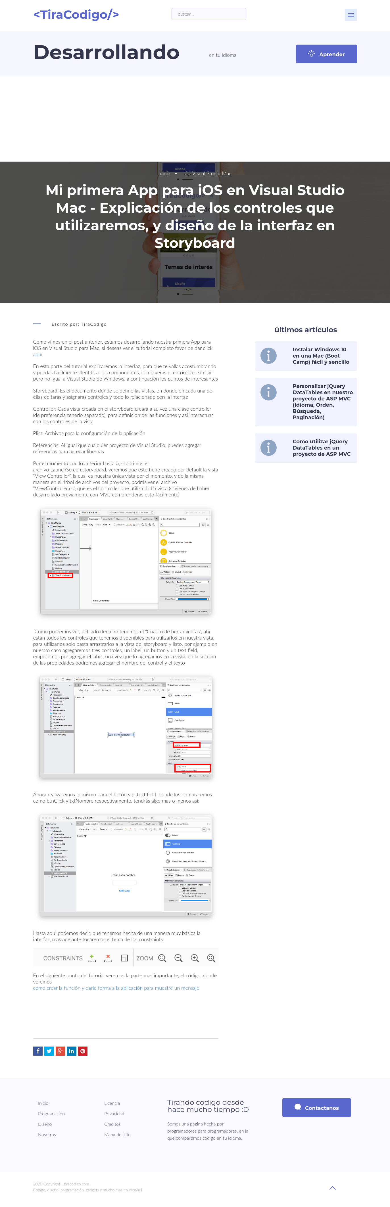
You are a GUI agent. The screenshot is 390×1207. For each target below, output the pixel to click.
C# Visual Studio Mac (208, 173)
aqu (37, 354)
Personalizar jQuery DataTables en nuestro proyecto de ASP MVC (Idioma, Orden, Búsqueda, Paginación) (323, 402)
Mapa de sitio (117, 1134)
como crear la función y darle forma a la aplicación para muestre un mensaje (116, 988)
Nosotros (47, 1134)
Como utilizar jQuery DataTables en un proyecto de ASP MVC (322, 447)
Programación (51, 1113)
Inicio (164, 173)
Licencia (112, 1103)
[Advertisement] (195, 119)
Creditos (112, 1124)
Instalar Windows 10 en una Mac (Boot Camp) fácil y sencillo (321, 355)
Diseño (45, 1124)
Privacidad (114, 1113)
